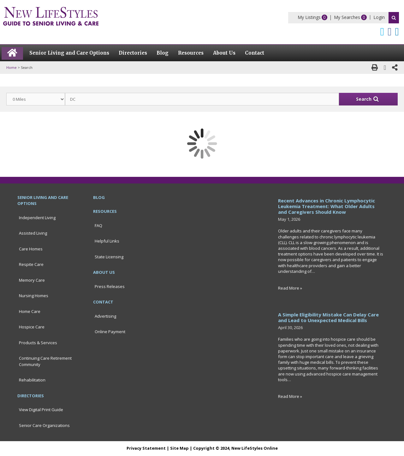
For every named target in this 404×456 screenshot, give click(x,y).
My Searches (347, 17)
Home (11, 67)
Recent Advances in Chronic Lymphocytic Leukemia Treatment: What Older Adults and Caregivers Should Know (326, 206)
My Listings (309, 17)
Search (394, 17)
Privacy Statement (146, 448)
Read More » (290, 288)
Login (379, 17)
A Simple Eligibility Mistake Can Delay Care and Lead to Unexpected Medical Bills (328, 317)
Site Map (179, 448)
